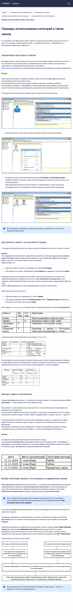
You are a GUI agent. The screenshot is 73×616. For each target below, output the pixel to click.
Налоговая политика (62, 61)
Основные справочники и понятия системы (15, 16)
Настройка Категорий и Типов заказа (43, 16)
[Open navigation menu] (69, 3)
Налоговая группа (8, 68)
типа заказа (42, 337)
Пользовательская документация (21, 12)
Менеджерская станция (41, 12)
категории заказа (17, 307)
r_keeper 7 (15, 3)
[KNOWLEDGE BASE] (6, 3)
